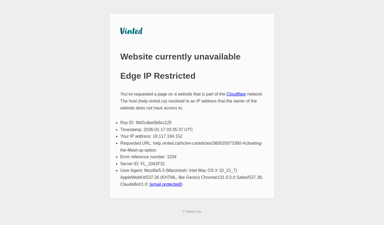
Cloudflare (236, 94)
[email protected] (165, 184)
